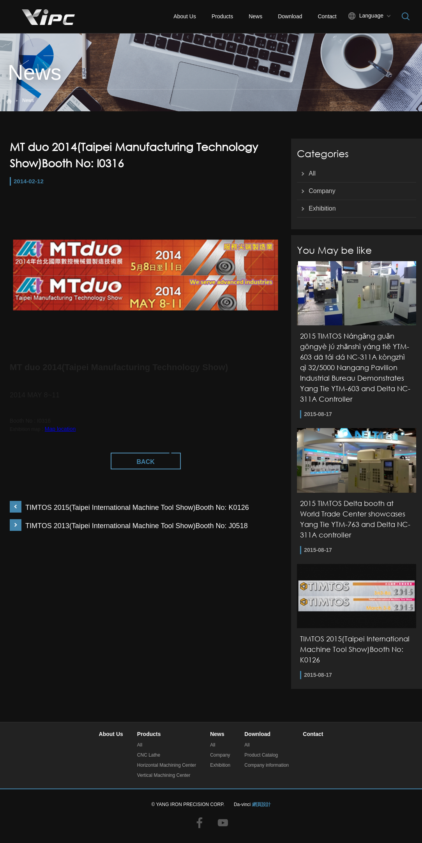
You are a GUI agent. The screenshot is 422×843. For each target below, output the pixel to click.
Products (222, 16)
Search (405, 16)
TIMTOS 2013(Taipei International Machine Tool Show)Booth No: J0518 (136, 526)
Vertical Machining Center (164, 775)
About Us (184, 16)
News (255, 16)
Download (290, 16)
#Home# (9, 101)
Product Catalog (261, 755)
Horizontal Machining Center (166, 765)
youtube (223, 823)
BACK (146, 461)
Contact (327, 16)
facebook (199, 823)
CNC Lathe (148, 755)
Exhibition (322, 208)
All (312, 173)
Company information (266, 765)
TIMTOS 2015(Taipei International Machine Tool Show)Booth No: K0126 (137, 507)
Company (322, 191)
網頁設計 (261, 804)
